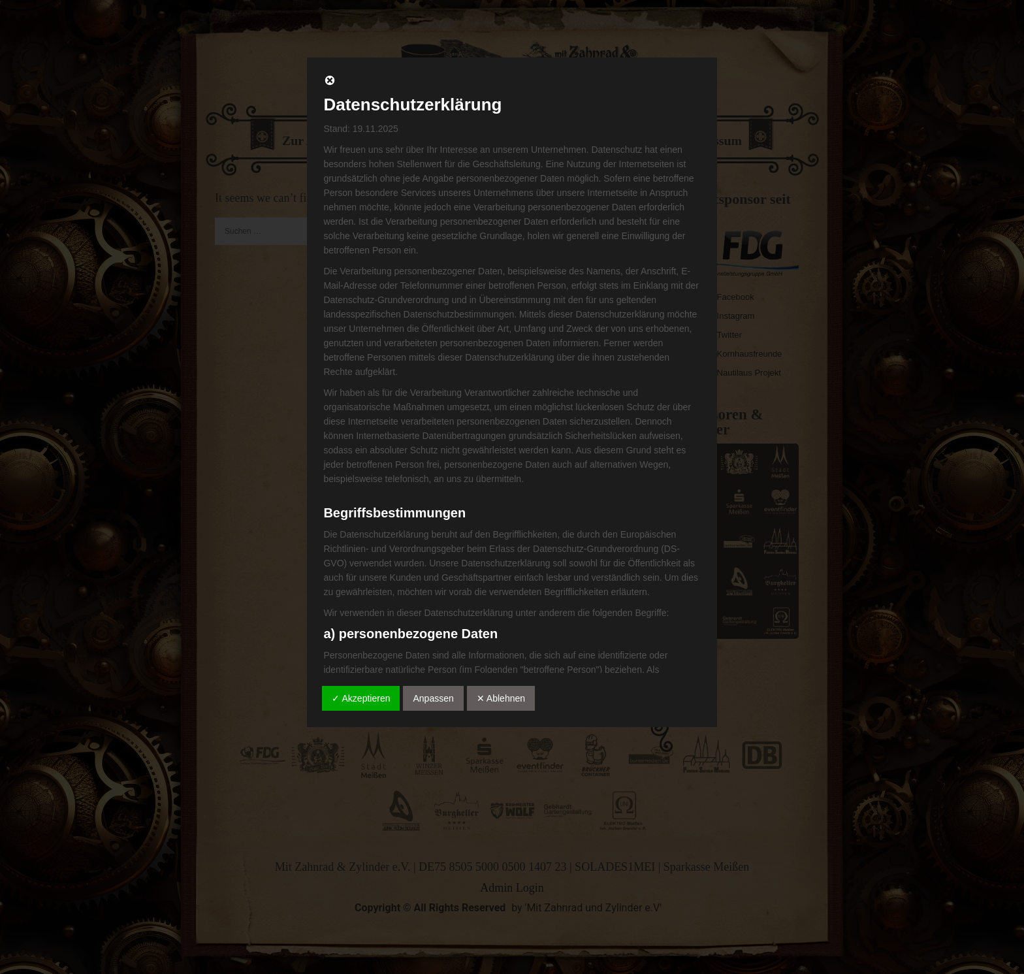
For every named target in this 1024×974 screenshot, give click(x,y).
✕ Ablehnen (501, 698)
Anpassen (433, 698)
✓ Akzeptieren (361, 698)
